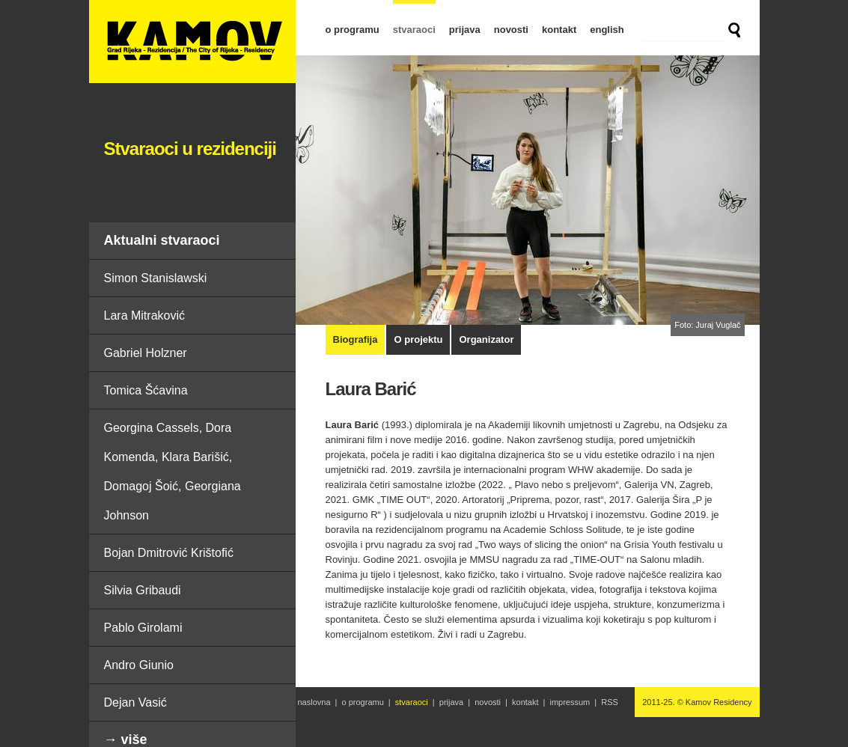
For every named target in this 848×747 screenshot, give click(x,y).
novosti (511, 29)
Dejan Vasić (135, 702)
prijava (465, 29)
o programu (352, 29)
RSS (609, 702)
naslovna (314, 702)
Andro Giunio (139, 665)
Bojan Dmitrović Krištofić (169, 552)
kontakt (559, 29)
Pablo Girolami (143, 627)
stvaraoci (414, 29)
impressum (569, 702)
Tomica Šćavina (146, 390)
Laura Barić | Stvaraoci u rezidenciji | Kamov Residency (192, 41)
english (607, 29)
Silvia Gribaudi (142, 590)
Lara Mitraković (144, 315)
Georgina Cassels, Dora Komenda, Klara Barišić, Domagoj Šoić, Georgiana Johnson (172, 471)
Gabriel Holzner (145, 353)
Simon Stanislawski (155, 278)
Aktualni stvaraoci (162, 240)
